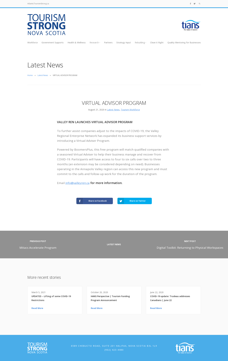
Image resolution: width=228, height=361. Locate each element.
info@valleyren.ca (77, 183)
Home (30, 75)
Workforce (32, 42)
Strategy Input (123, 42)
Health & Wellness (77, 42)
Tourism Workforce (130, 109)
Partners (108, 42)
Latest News (43, 75)
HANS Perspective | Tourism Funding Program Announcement (110, 298)
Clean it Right (157, 42)
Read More (37, 308)
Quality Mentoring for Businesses (184, 42)
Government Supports (53, 42)
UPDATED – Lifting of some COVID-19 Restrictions (51, 298)
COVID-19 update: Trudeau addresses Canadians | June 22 (170, 298)
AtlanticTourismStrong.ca (38, 3)
